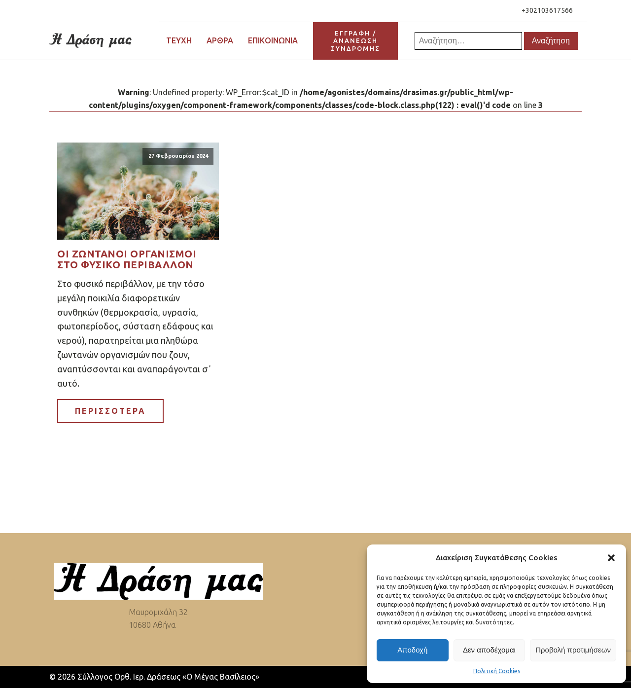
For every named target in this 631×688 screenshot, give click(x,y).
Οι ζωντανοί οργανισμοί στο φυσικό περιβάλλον (126, 259)
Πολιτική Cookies (496, 671)
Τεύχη (179, 40)
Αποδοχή (412, 650)
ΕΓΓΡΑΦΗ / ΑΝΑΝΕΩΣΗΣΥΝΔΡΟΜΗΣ (355, 41)
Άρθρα (220, 40)
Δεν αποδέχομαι (489, 650)
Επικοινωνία (273, 40)
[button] (611, 558)
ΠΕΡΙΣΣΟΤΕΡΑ (110, 410)
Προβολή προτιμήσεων (573, 650)
